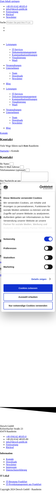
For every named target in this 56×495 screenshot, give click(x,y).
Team (14, 73)
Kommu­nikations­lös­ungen (24, 55)
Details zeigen (38, 279)
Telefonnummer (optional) (13, 170)
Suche (3, 22)
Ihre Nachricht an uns (10, 182)
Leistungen (11, 44)
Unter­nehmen (12, 68)
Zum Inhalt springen (10, 1)
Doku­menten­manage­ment (24, 52)
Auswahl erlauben (27, 297)
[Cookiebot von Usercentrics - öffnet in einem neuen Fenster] (40, 187)
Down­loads (17, 76)
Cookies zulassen (28, 288)
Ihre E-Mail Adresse (10, 167)
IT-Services (17, 49)
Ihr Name (5, 164)
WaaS (14, 60)
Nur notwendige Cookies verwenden (28, 305)
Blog (8, 83)
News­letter (17, 78)
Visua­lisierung (19, 57)
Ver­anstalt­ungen (13, 65)
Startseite (4, 151)
